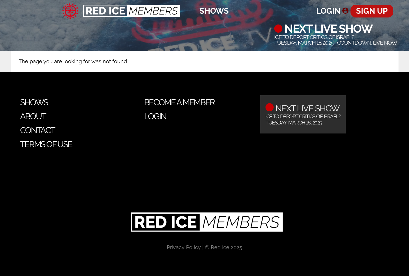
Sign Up (372, 10)
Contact (37, 130)
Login (328, 10)
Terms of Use (46, 144)
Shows (214, 10)
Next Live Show (327, 28)
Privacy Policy (184, 247)
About (33, 116)
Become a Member (179, 102)
